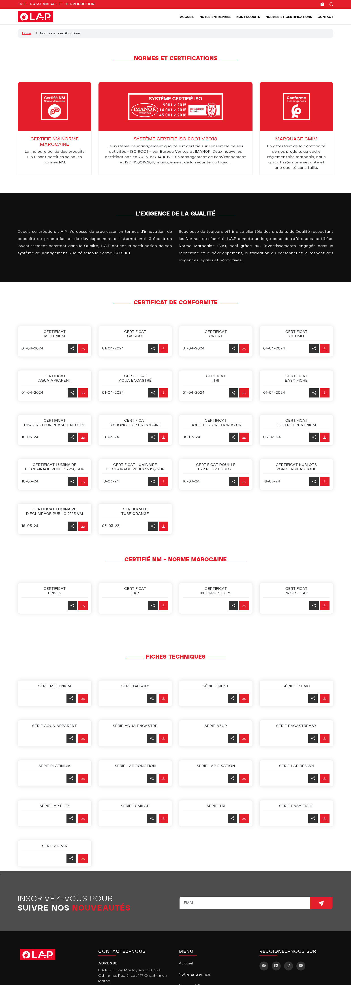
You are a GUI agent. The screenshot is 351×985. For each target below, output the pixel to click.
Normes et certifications (289, 17)
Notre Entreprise (215, 17)
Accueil (187, 17)
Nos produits (248, 17)
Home (26, 33)
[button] (83, 698)
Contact (325, 17)
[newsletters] (321, 903)
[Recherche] (329, 4)
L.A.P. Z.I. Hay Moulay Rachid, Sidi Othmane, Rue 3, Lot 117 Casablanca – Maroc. (134, 976)
